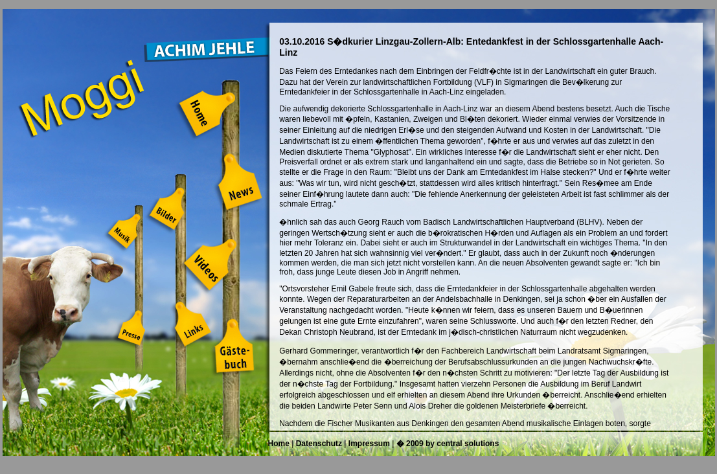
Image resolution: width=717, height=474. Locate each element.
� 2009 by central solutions (447, 443)
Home (279, 443)
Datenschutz (319, 443)
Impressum (369, 443)
